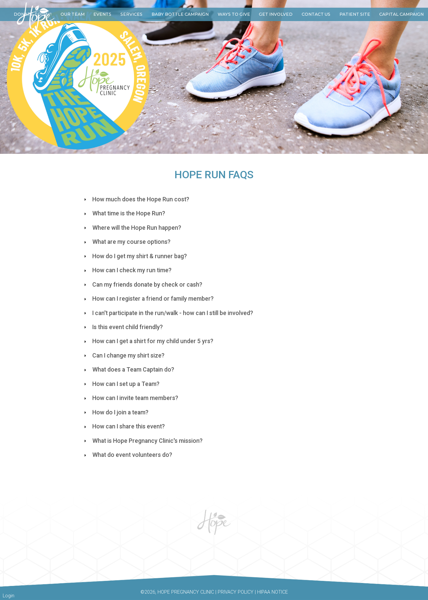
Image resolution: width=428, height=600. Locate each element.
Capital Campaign (401, 14)
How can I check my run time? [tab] (127, 270)
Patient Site (354, 14)
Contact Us (316, 14)
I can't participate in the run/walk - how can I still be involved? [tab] (167, 313)
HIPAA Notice (272, 592)
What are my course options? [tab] (126, 241)
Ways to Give (234, 14)
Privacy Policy (235, 592)
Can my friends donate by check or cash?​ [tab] (142, 284)
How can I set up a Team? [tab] (120, 384)
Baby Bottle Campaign (180, 14)
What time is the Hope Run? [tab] (123, 213)
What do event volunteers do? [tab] (127, 455)
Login (8, 596)
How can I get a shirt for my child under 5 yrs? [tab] (147, 341)
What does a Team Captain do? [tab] (128, 369)
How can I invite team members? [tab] (130, 398)
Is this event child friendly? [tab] (122, 327)
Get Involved (276, 14)
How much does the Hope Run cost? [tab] (135, 199)
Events (102, 14)
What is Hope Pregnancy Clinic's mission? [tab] (142, 440)
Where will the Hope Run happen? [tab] (131, 227)
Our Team (73, 14)
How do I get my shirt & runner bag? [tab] (134, 256)
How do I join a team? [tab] (115, 412)
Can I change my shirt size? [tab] (123, 355)
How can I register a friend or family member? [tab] (148, 298)
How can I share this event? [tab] (123, 426)
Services (131, 14)
